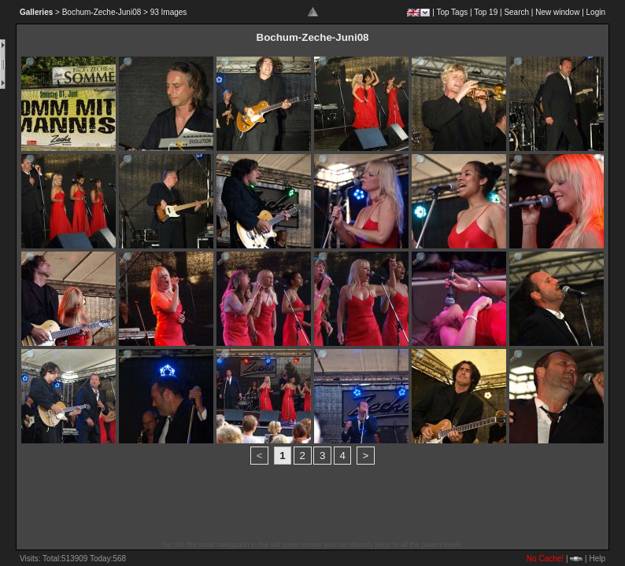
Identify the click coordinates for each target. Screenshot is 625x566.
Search (516, 12)
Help (597, 558)
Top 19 (485, 12)
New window (557, 12)
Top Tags (452, 12)
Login (595, 12)
